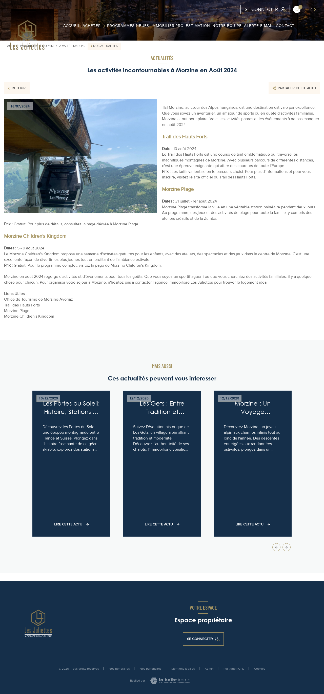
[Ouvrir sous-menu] (105, 25)
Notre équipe (227, 26)
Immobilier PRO (167, 26)
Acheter (92, 26)
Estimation (198, 26)
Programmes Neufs (128, 26)
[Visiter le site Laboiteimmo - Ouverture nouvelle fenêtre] (170, 681)
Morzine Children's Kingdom (29, 316)
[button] (286, 547)
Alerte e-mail (258, 26)
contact (285, 26)
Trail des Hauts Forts (22, 305)
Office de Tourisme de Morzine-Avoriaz (38, 299)
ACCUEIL (71, 26)
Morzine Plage (16, 310)
